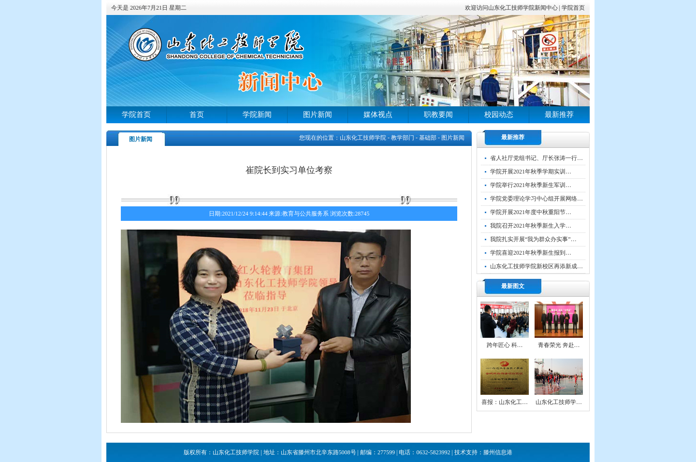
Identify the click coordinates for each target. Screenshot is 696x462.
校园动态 (498, 114)
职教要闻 (438, 114)
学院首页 (573, 7)
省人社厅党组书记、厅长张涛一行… (536, 158)
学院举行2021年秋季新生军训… (530, 185)
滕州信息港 (497, 452)
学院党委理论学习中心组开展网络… (536, 198)
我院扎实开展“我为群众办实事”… (533, 239)
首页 (196, 114)
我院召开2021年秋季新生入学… (530, 225)
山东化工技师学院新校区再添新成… (536, 266)
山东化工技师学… (559, 402)
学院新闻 (257, 114)
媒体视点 (377, 114)
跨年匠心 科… (505, 345)
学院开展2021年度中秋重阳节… (530, 212)
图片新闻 (317, 114)
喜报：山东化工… (504, 402)
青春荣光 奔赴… (559, 345)
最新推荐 (559, 114)
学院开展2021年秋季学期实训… (530, 171)
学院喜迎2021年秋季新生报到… (530, 252)
